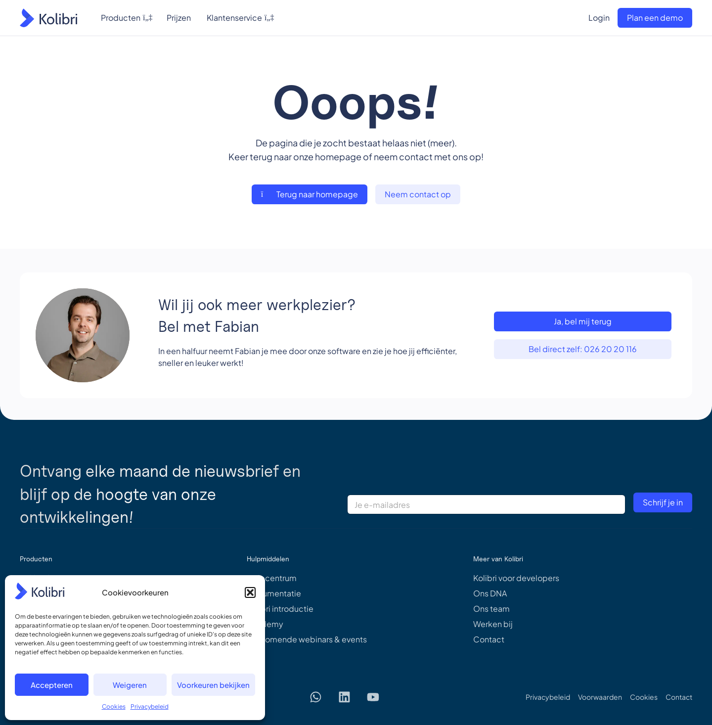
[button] (250, 592)
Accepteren (52, 684)
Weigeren (130, 684)
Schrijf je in (663, 502)
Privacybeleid (150, 706)
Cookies (114, 706)
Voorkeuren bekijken (213, 684)
